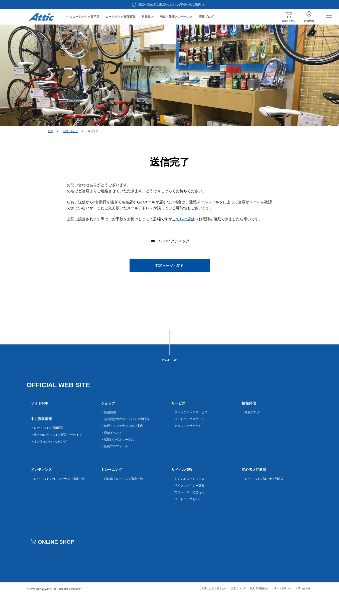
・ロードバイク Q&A (185, 499)
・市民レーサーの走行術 (187, 492)
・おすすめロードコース (187, 479)
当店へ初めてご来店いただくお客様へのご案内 (171, 4)
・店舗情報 (108, 412)
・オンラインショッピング (49, 441)
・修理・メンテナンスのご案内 (122, 426)
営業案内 (148, 17)
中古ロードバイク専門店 (82, 17)
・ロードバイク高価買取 (47, 428)
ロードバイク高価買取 (120, 17)
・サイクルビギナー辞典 (187, 485)
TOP (50, 131)
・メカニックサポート (186, 426)
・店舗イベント (111, 433)
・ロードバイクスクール (187, 419)
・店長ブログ (251, 412)
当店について (238, 588)
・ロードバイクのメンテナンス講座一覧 (58, 479)
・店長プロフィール (114, 446)
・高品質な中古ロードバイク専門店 (125, 419)
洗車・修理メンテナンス (176, 17)
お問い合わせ (70, 131)
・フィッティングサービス (189, 412)
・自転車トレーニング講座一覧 (122, 479)
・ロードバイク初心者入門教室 (263, 479)
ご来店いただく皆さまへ (213, 588)
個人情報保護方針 (260, 588)
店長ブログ (206, 17)
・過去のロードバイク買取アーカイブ (56, 435)
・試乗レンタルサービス (117, 439)
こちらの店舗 (183, 219)
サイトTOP (40, 403)
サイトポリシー (282, 588)
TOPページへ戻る (169, 266)
